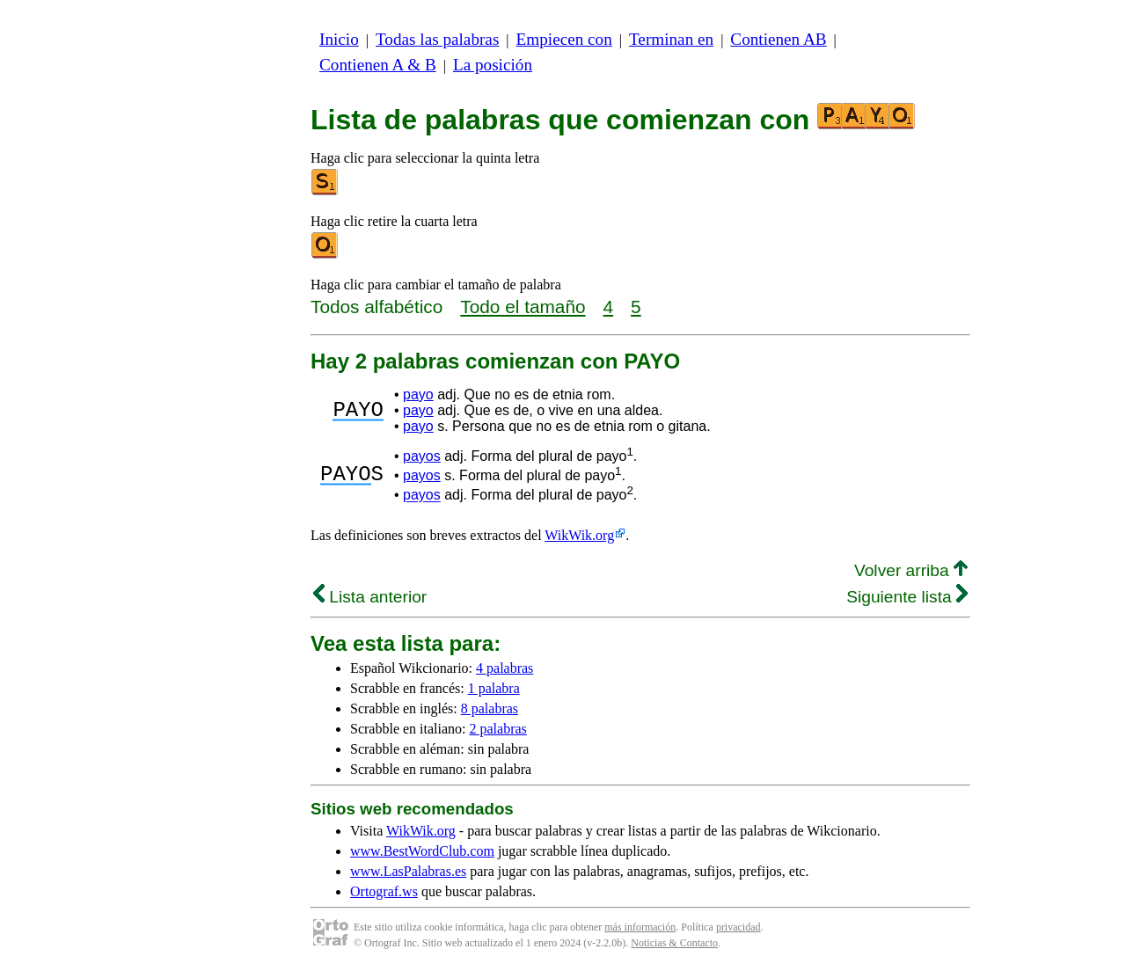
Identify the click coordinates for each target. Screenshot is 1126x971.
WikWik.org (579, 535)
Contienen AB (778, 39)
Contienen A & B (377, 64)
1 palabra (494, 688)
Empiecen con (564, 39)
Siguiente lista (907, 597)
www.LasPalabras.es (408, 871)
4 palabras (504, 668)
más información (640, 927)
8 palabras (489, 708)
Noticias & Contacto (674, 943)
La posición (492, 64)
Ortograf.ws (384, 891)
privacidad (738, 927)
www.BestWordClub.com (422, 850)
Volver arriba (911, 570)
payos (422, 456)
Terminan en (671, 39)
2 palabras (498, 728)
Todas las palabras (437, 39)
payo (418, 394)
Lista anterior (370, 597)
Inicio (339, 39)
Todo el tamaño (522, 306)
